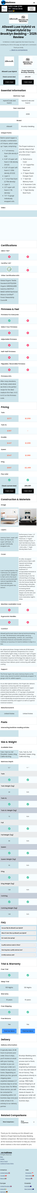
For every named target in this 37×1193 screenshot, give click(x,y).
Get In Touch (4, 1161)
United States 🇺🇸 (5, 1173)
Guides (2, 1159)
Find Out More (9, 1031)
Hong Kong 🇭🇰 (29, 1175)
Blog (1, 1157)
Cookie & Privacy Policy (7, 1163)
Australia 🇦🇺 (27, 1186)
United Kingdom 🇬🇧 (6, 1186)
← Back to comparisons (18, 50)
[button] (34, 2)
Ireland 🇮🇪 (3, 1189)
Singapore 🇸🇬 (29, 1173)
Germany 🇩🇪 (4, 1192)
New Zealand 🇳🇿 (29, 1189)
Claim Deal (31, 9)
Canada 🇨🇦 (3, 1175)
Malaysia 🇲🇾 (28, 1178)
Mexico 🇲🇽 (3, 1178)
